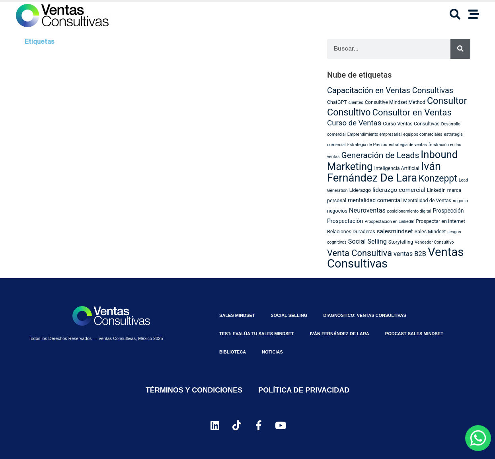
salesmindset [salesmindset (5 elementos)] (395, 231)
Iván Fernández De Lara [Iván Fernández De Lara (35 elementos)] (384, 172)
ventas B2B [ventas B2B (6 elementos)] (410, 254)
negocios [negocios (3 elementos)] (337, 211)
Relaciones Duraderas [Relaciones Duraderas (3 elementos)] (351, 231)
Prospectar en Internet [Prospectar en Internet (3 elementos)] (440, 221)
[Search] (460, 49)
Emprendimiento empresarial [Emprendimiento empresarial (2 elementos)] (374, 134)
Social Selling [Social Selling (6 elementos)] (367, 241)
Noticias (272, 352)
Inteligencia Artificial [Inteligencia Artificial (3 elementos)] (396, 168)
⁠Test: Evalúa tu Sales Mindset (256, 333)
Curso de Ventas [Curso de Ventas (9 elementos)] (354, 123)
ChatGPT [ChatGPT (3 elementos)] (337, 102)
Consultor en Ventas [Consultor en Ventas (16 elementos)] (412, 112)
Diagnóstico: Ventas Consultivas (364, 315)
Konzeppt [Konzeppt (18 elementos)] (438, 178)
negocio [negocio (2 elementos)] (460, 200)
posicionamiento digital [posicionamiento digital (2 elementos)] (409, 211)
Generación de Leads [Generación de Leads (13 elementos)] (380, 155)
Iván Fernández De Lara (339, 333)
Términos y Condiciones (194, 390)
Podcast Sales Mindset (414, 333)
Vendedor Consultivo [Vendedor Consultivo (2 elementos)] (434, 242)
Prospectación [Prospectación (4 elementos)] (345, 221)
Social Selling (289, 315)
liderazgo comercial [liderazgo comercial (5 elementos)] (398, 189)
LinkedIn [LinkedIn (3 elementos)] (436, 190)
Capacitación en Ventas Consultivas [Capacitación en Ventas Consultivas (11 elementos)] (390, 90)
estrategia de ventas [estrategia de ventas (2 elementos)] (408, 144)
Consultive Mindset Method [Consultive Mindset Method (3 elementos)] (395, 102)
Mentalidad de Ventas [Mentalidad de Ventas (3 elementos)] (427, 200)
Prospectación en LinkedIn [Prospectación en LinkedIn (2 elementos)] (389, 221)
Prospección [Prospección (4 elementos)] (448, 210)
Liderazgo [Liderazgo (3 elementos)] (360, 190)
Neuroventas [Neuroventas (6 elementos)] (367, 210)
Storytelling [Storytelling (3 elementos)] (400, 242)
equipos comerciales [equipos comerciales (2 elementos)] (422, 134)
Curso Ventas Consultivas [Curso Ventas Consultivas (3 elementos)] (411, 124)
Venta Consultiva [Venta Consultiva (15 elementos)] (359, 253)
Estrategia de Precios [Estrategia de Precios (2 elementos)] (367, 144)
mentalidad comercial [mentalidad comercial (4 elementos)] (374, 200)
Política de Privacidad (303, 390)
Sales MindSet (237, 315)
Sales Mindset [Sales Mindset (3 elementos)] (430, 231)
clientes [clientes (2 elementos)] (356, 102)
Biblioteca (232, 352)
